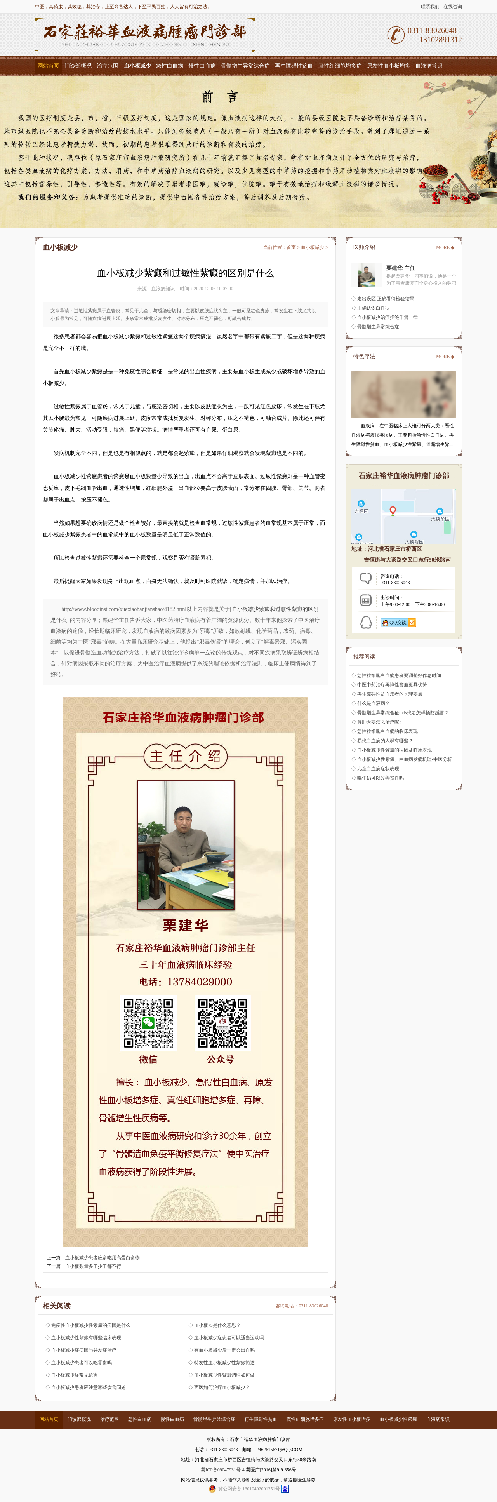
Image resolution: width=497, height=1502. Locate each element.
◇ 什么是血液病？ (370, 703)
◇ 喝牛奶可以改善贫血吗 (377, 778)
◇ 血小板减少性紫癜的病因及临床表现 (391, 750)
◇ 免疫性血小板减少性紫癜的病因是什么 (87, 1325)
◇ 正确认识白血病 (370, 308)
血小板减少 (312, 247)
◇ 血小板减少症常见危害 (71, 1375)
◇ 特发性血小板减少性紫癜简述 (221, 1362)
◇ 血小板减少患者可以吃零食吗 (78, 1362)
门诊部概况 (78, 66)
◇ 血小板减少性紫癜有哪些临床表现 (83, 1337)
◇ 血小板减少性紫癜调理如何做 (221, 1375)
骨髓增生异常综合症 (245, 66)
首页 (291, 247)
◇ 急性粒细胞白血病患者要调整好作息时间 (396, 675)
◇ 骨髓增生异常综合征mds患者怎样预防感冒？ (400, 712)
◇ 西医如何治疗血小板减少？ (219, 1387)
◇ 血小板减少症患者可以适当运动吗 (226, 1337)
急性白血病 (169, 66)
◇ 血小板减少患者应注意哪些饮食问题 (85, 1387)
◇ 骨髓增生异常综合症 (375, 326)
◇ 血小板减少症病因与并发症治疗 (80, 1350)
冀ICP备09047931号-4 (223, 1469)
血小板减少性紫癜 (398, 1419)
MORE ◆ (445, 247)
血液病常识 (429, 66)
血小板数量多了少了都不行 (93, 1266)
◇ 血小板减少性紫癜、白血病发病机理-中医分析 (401, 759)
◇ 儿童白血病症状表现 (375, 768)
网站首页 (48, 66)
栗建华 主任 (400, 268)
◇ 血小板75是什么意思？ (214, 1325)
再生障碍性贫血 (294, 66)
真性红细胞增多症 (340, 66)
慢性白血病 (202, 66)
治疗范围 (107, 66)
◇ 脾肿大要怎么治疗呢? (376, 722)
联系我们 (430, 6)
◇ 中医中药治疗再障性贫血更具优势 (389, 684)
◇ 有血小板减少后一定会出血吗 (221, 1350)
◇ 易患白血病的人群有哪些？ (382, 740)
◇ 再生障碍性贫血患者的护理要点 (386, 694)
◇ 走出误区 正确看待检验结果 (382, 298)
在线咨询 (452, 6)
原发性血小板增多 (388, 66)
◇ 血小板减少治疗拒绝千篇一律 (384, 317)
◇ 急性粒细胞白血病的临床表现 (384, 731)
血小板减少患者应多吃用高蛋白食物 (102, 1257)
